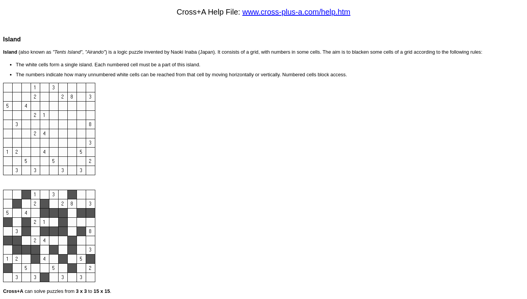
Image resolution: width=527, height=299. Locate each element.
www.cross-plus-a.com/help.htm (296, 12)
